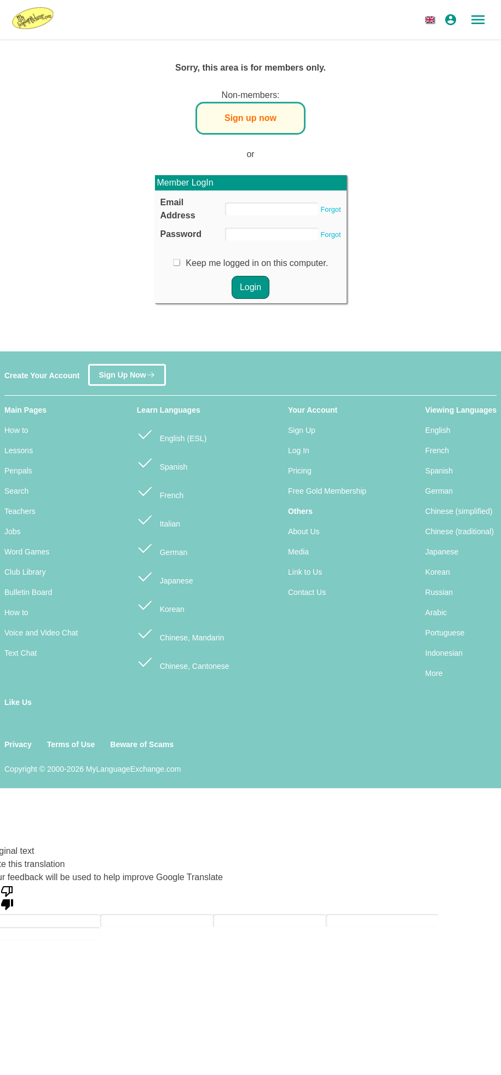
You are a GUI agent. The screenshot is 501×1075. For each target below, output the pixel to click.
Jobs (12, 531)
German (162, 548)
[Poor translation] (7, 897)
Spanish (162, 462)
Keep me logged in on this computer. (257, 263)
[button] (432, 20)
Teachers (20, 511)
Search (16, 491)
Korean (161, 605)
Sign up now (250, 118)
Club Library (24, 572)
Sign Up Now (127, 370)
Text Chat (20, 653)
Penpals (18, 470)
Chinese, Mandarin (180, 633)
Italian (158, 519)
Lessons (18, 450)
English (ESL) (171, 434)
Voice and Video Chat (41, 632)
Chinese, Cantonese (183, 661)
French (160, 491)
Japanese (165, 576)
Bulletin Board (28, 592)
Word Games (26, 551)
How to (16, 430)
